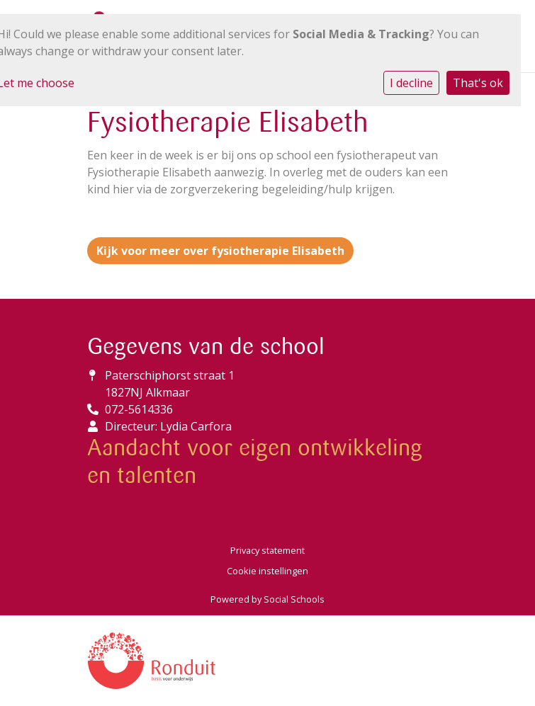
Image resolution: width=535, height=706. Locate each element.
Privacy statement (267, 550)
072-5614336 (139, 409)
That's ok (478, 83)
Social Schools (294, 599)
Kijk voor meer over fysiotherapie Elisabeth (220, 250)
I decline (411, 83)
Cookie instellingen (267, 570)
